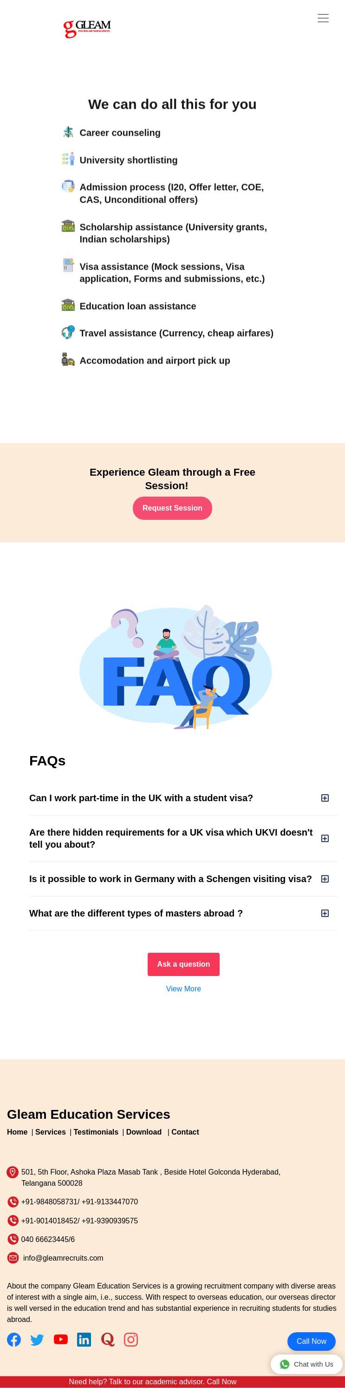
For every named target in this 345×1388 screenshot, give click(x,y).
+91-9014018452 (49, 1221)
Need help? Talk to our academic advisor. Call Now (153, 1382)
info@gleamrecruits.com (62, 1258)
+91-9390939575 (110, 1221)
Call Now (311, 1341)
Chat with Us (306, 1364)
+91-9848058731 (49, 1202)
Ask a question (183, 964)
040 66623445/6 (48, 1239)
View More (183, 989)
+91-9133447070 (110, 1202)
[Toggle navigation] (323, 18)
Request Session (172, 508)
